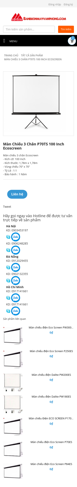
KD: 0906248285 (17, 243)
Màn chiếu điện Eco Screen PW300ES (51, 327)
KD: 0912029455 (17, 261)
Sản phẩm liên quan (14, 319)
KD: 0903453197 (17, 230)
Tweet (7, 207)
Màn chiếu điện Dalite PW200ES (51, 375)
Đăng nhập (54, 4)
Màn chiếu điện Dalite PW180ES (51, 396)
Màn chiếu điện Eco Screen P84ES (51, 464)
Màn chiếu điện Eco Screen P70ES (51, 442)
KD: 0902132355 (17, 274)
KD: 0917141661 (17, 291)
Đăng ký (68, 4)
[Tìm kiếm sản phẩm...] (29, 29)
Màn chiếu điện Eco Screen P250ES (51, 351)
